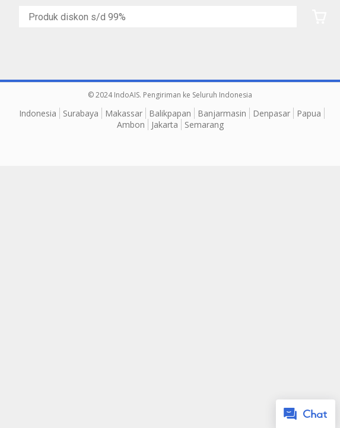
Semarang (204, 124)
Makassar (123, 113)
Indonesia (37, 113)
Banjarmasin (222, 113)
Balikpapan (170, 113)
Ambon (131, 124)
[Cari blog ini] (160, 16)
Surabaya (80, 113)
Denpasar (271, 113)
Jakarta (164, 124)
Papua (309, 113)
